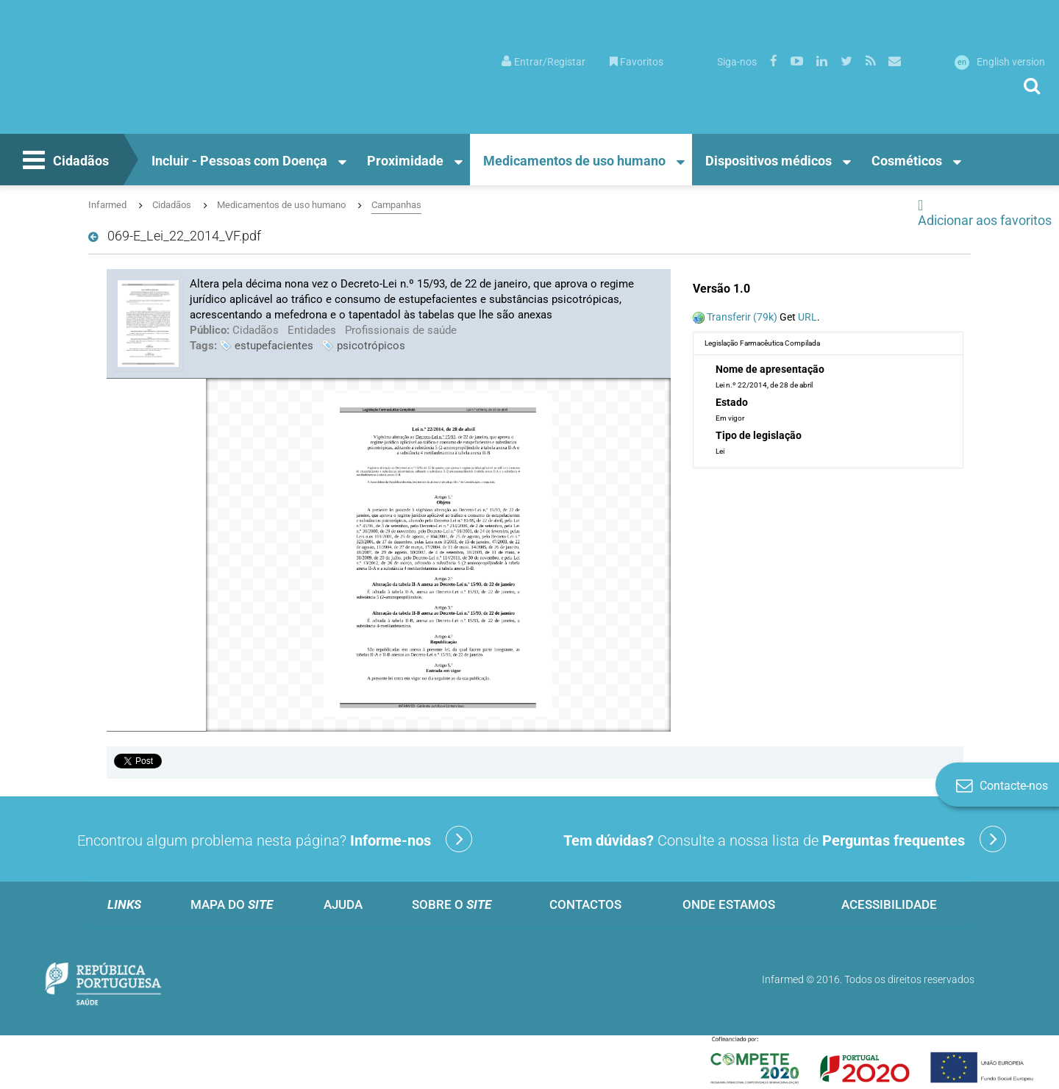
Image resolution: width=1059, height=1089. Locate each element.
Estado (732, 402)
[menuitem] (543, 60)
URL (807, 317)
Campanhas (396, 204)
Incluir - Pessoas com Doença (239, 160)
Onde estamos (728, 904)
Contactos (585, 904)
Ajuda (343, 904)
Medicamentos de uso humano (574, 160)
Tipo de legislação (759, 435)
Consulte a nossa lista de (784, 839)
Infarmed (107, 204)
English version (1000, 62)
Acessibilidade (889, 904)
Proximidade (405, 160)
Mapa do (231, 904)
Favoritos (636, 62)
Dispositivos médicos (768, 160)
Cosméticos (906, 160)
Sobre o (451, 904)
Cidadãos (64, 161)
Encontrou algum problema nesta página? (274, 839)
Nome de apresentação (770, 369)
